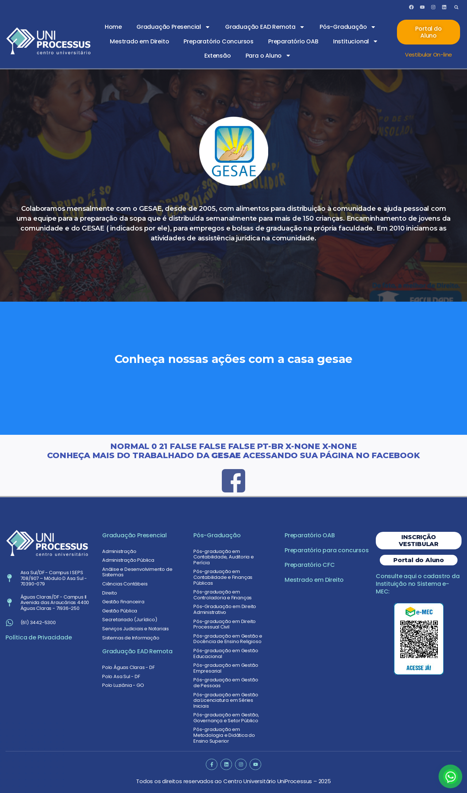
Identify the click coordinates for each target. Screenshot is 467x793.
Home (113, 27)
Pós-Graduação (348, 27)
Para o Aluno (269, 55)
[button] (456, 7)
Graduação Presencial (173, 27)
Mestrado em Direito (139, 41)
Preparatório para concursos (327, 550)
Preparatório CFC (310, 565)
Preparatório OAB (293, 41)
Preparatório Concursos (219, 41)
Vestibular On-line (428, 54)
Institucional (355, 41)
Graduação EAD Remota (265, 27)
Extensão (217, 55)
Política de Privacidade (38, 637)
